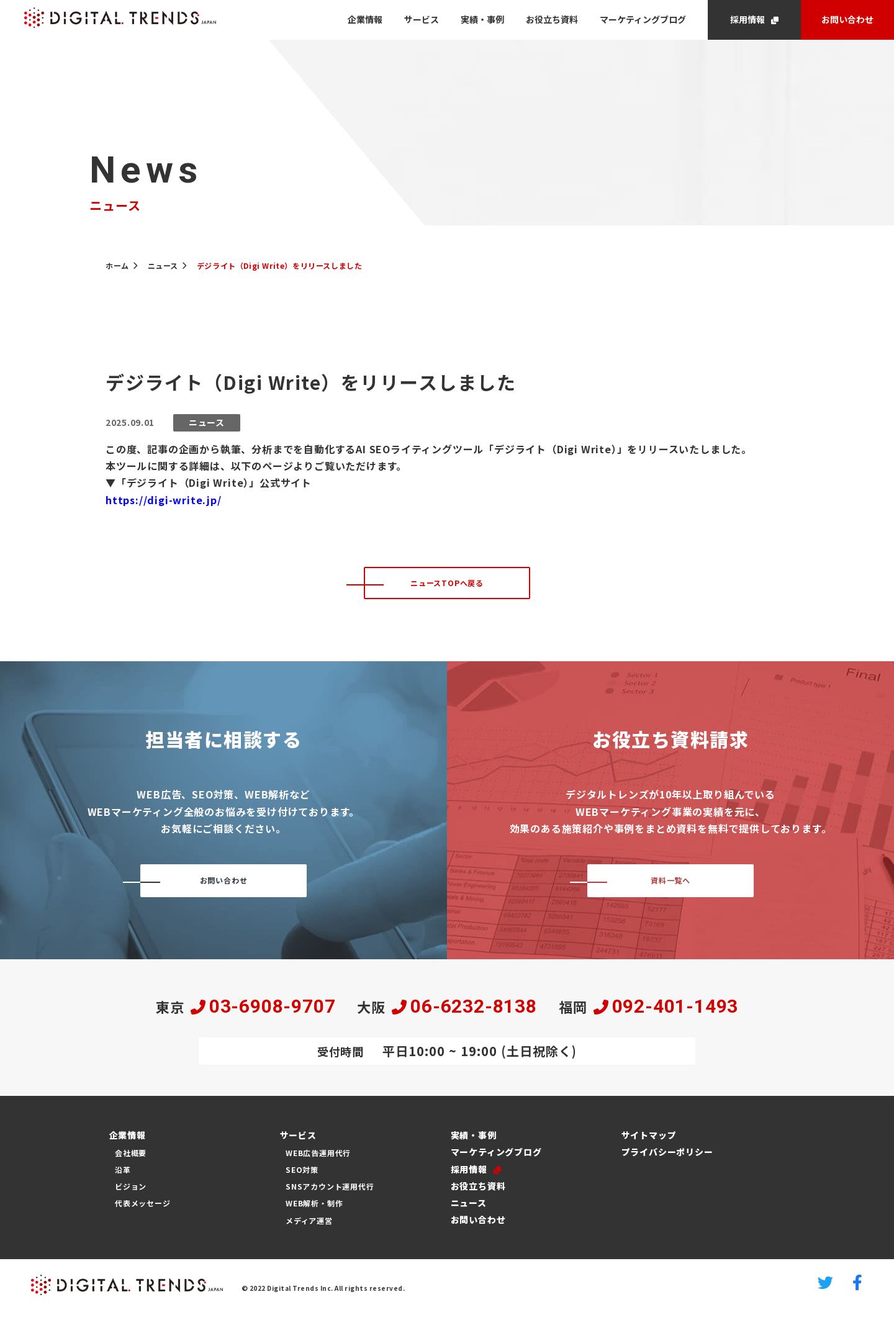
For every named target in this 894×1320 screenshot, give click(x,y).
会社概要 (131, 1162)
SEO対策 (302, 1178)
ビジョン (131, 1196)
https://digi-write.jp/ (164, 499)
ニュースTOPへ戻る (447, 587)
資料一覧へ (670, 889)
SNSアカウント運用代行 (330, 1196)
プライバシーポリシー (664, 1161)
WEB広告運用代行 (318, 1162)
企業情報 (365, 19)
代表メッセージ (143, 1213)
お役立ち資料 (552, 19)
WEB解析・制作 (314, 1213)
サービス (421, 19)
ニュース (465, 1212)
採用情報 (747, 19)
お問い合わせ (847, 19)
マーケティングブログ (643, 19)
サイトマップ (645, 1145)
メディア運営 (309, 1229)
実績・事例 (482, 19)
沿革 (123, 1178)
